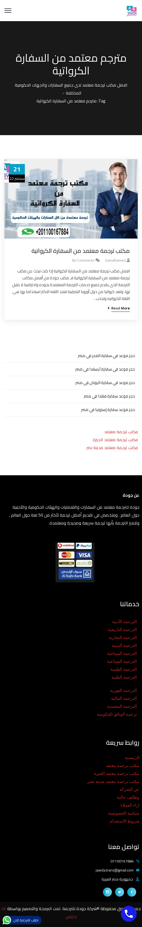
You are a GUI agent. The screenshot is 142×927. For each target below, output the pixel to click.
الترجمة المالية (124, 698)
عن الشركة (129, 789)
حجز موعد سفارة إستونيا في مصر (108, 409)
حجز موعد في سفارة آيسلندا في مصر (105, 369)
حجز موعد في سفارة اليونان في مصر (105, 382)
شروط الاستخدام (124, 821)
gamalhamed (115, 260)
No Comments (83, 260)
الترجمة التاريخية (122, 630)
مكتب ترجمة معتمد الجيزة (115, 440)
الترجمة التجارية (123, 637)
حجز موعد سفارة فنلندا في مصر (109, 396)
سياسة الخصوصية (123, 813)
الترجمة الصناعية (122, 661)
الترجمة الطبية (124, 677)
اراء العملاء (129, 805)
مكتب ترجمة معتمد (121, 432)
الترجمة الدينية (124, 645)
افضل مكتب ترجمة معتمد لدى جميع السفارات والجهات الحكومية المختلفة (71, 89)
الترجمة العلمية (123, 669)
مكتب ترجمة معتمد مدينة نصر (112, 447)
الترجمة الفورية (123, 690)
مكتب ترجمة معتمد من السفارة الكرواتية (80, 250)
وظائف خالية (128, 797)
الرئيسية (132, 758)
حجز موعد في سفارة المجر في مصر (106, 355)
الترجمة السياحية (122, 653)
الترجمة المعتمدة (122, 706)
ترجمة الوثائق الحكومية (117, 714)
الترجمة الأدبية (124, 622)
